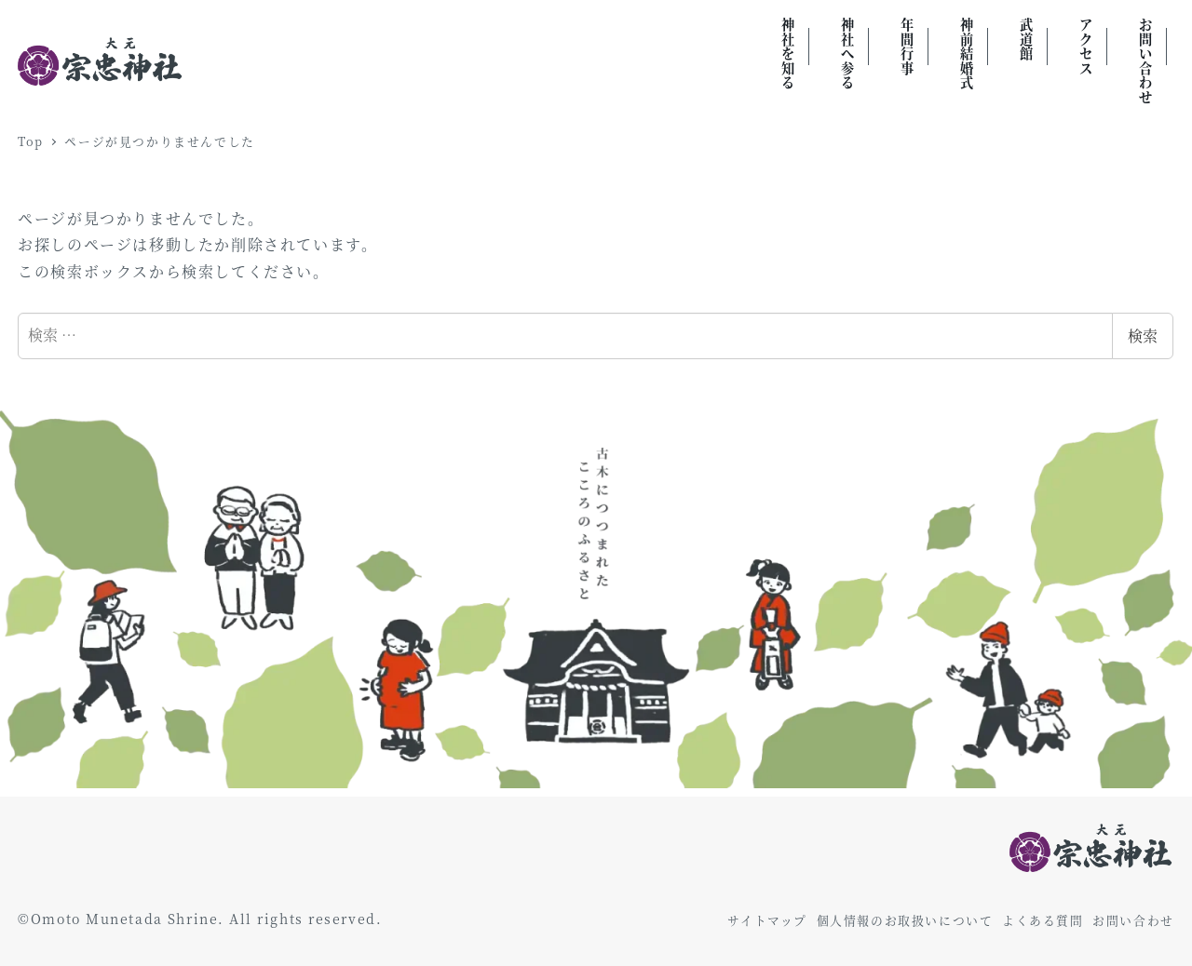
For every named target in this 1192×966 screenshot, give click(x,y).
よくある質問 (1043, 920)
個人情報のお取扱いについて (905, 920)
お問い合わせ (1133, 920)
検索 (1143, 335)
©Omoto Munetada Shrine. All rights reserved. (200, 918)
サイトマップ (767, 920)
